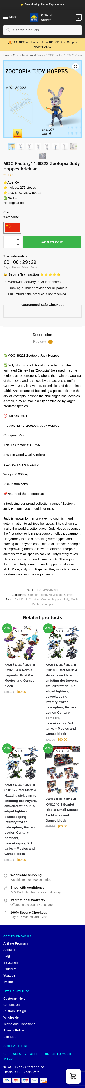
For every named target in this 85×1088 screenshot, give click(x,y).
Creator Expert (37, 594)
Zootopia (47, 604)
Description (42, 335)
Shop (16, 55)
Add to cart (52, 242)
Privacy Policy (13, 1030)
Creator (46, 599)
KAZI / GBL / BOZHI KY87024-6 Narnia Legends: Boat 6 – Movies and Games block (19, 675)
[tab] (42, 335)
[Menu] (6, 17)
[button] (73, 1076)
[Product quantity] (8, 242)
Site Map (9, 1036)
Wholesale (11, 1017)
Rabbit (36, 604)
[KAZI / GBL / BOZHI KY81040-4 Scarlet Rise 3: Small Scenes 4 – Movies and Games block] (62, 770)
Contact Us (11, 1005)
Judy (66, 599)
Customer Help (14, 998)
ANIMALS (21, 599)
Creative (34, 599)
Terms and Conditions (19, 1024)
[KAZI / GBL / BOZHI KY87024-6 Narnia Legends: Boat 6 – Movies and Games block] (21, 643)
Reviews (43, 342)
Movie (74, 599)
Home (6, 55)
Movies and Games (33, 55)
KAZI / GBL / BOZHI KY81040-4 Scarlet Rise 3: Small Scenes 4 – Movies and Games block (61, 809)
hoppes (57, 599)
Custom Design (14, 1011)
